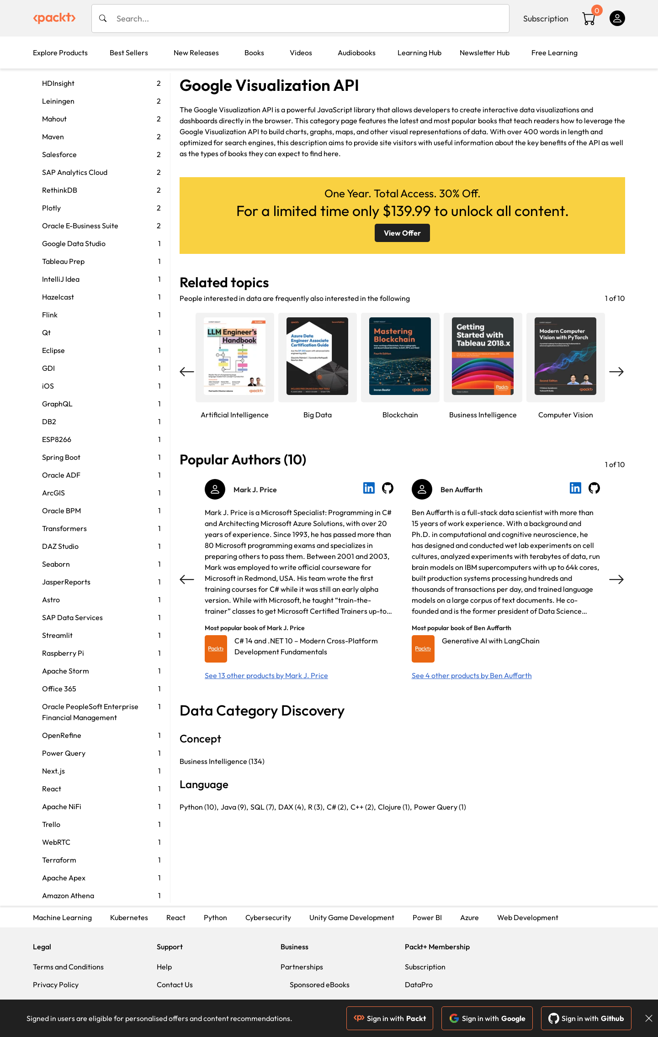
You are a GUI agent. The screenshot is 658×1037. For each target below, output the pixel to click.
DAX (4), (292, 806)
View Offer (402, 232)
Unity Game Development (351, 917)
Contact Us (175, 984)
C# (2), (337, 806)
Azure (469, 917)
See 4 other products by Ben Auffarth (472, 675)
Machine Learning (62, 917)
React (176, 917)
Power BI (427, 917)
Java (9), (234, 806)
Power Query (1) (440, 806)
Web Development (527, 917)
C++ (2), (363, 806)
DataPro (419, 984)
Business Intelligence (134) (222, 761)
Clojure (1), (395, 806)
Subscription (545, 18)
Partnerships (302, 966)
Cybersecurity (268, 917)
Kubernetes (129, 917)
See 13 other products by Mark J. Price (266, 675)
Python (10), (199, 806)
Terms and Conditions (68, 966)
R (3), (316, 806)
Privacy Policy (56, 984)
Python (215, 917)
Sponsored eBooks (320, 984)
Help (164, 966)
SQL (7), (263, 806)
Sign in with (390, 1018)
